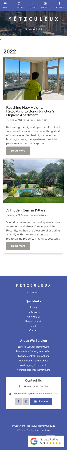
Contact (33, 330)
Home (33, 307)
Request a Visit (33, 321)
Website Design (25, 430)
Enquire (43, 401)
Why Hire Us (33, 316)
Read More (18, 150)
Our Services (33, 312)
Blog (33, 326)
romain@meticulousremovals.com (36, 393)
